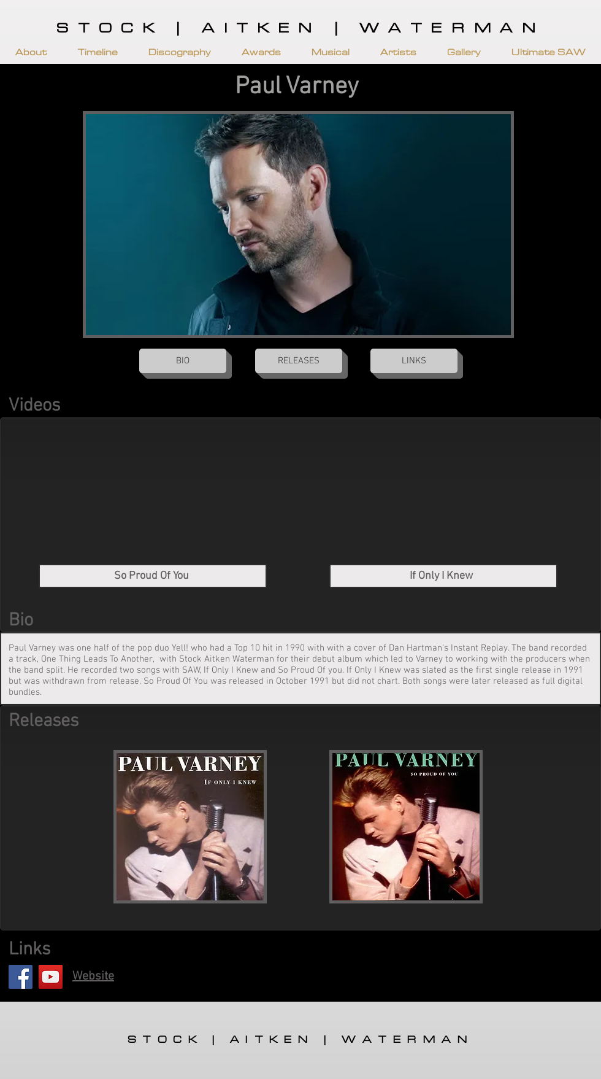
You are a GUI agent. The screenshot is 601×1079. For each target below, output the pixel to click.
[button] (31, 52)
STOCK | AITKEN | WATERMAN (300, 28)
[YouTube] (51, 977)
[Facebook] (21, 977)
